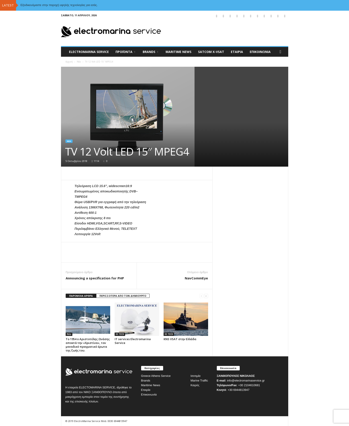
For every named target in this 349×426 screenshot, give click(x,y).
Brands (145, 380)
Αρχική (69, 61)
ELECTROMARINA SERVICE (89, 52)
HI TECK (120, 334)
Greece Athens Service (156, 376)
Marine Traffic (199, 380)
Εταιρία (237, 52)
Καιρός (195, 385)
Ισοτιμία (196, 376)
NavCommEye (196, 278)
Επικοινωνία (260, 52)
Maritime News (150, 385)
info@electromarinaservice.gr (246, 380)
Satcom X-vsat (211, 52)
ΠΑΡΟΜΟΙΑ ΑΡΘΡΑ (81, 295)
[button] (281, 52)
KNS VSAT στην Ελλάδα (180, 339)
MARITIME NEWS (178, 52)
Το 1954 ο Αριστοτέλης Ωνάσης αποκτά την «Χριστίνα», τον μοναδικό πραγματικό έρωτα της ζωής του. (88, 344)
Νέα (79, 61)
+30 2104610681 (249, 385)
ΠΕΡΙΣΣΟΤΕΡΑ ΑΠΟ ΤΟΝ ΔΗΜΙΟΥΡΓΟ (122, 295)
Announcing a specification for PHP (95, 278)
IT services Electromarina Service (133, 341)
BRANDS (150, 52)
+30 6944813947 (239, 390)
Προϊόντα (125, 52)
